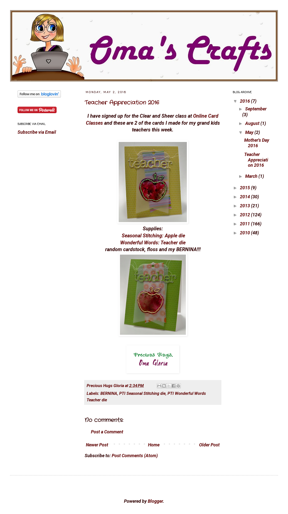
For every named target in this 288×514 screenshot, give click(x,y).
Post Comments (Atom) (135, 455)
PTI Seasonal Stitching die (142, 393)
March (251, 176)
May (249, 132)
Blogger (155, 501)
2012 (245, 214)
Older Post (209, 444)
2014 (245, 196)
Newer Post (97, 444)
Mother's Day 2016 (256, 142)
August (252, 123)
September (255, 108)
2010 (245, 232)
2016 (245, 101)
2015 (245, 187)
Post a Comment (107, 431)
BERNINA (108, 393)
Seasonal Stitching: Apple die (153, 236)
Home (154, 444)
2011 (245, 223)
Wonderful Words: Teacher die (153, 243)
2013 (245, 205)
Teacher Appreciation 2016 (122, 103)
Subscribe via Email (37, 132)
